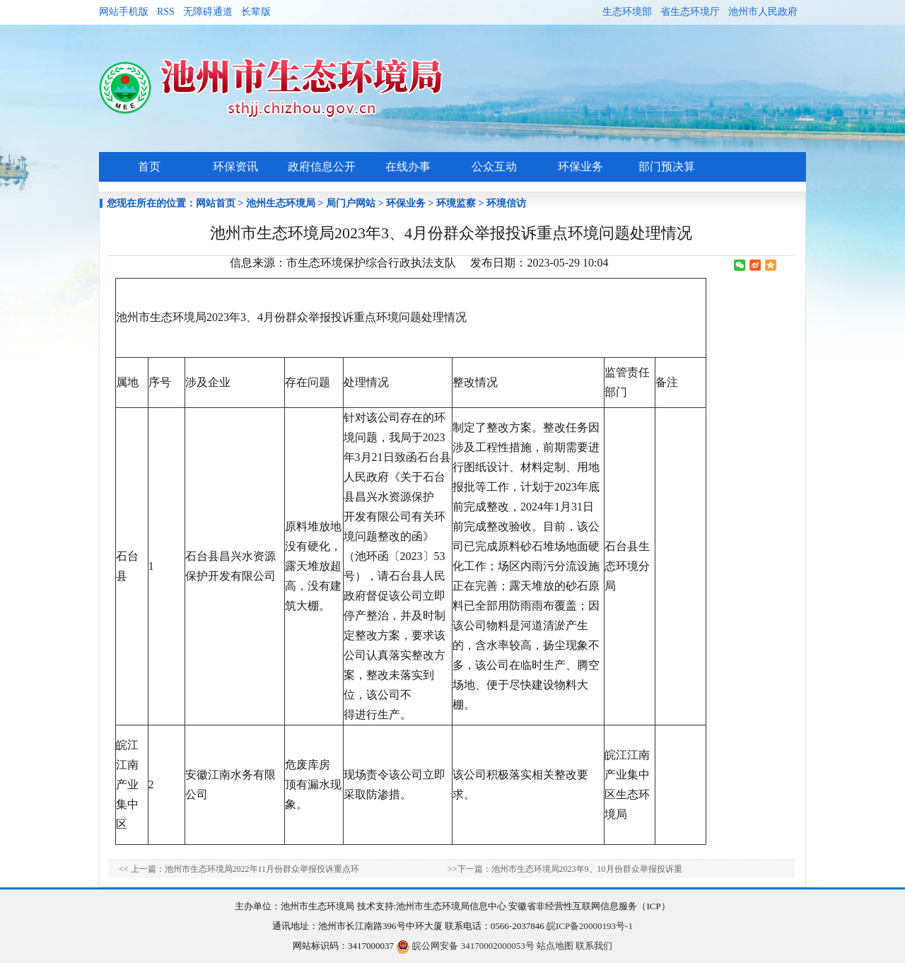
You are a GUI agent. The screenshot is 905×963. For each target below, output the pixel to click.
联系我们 (594, 945)
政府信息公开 (322, 166)
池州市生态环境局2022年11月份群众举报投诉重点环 (262, 869)
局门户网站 (350, 203)
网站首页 (215, 203)
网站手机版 (123, 11)
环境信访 (506, 203)
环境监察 (456, 203)
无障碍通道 (208, 11)
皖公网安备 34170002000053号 (465, 945)
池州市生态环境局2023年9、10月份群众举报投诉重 (586, 869)
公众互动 (494, 166)
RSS (166, 11)
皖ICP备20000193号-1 (590, 926)
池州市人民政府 (763, 11)
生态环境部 (627, 11)
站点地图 (555, 945)
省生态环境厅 (690, 11)
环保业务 (580, 166)
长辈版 (256, 11)
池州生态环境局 (280, 203)
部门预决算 (666, 166)
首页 (149, 166)
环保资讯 (235, 166)
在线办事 (408, 166)
